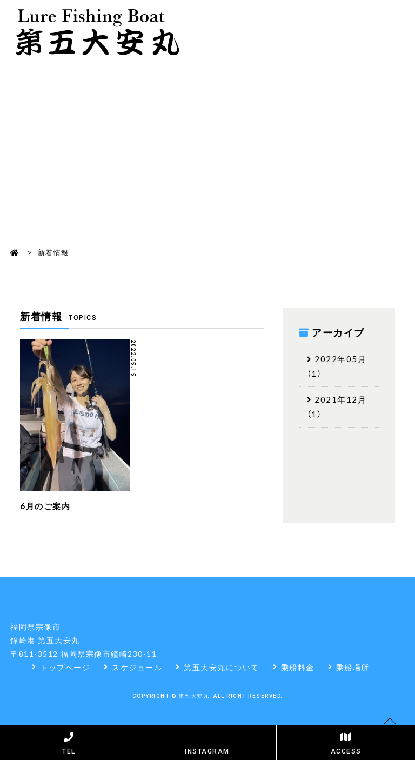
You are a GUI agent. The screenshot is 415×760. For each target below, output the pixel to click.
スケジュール (137, 667)
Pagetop (390, 738)
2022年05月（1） (337, 366)
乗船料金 (297, 667)
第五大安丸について (221, 667)
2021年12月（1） (337, 407)
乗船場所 (353, 667)
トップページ (65, 667)
